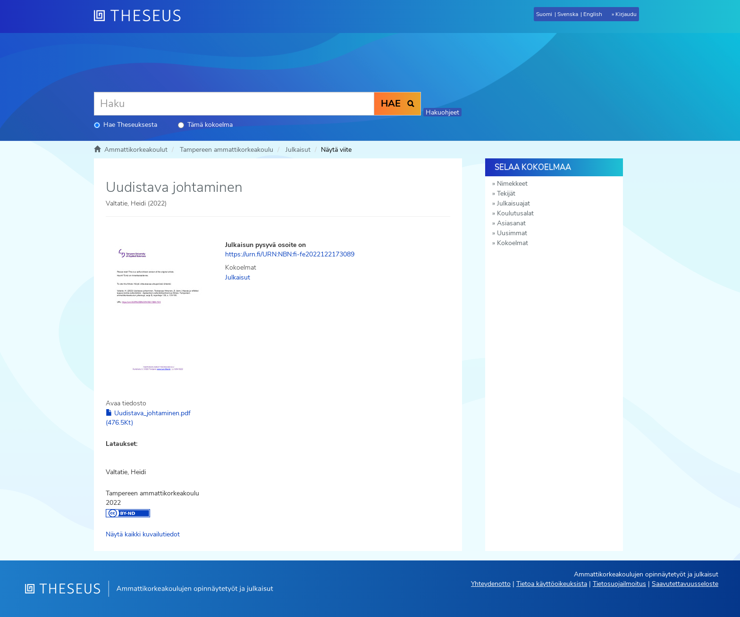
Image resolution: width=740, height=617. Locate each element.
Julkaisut (298, 149)
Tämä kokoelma (205, 124)
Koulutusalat (515, 213)
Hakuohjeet (442, 112)
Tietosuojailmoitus (619, 583)
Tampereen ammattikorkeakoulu (226, 149)
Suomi (544, 14)
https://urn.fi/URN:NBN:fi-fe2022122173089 (289, 254)
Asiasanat (511, 223)
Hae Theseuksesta (125, 124)
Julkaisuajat (513, 203)
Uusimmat (512, 233)
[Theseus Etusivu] (141, 16)
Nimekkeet (512, 183)
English (592, 14)
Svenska (567, 14)
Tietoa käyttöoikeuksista (551, 583)
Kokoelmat (512, 243)
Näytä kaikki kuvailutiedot (143, 534)
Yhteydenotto (491, 583)
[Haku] (234, 103)
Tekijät (506, 193)
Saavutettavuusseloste (685, 583)
